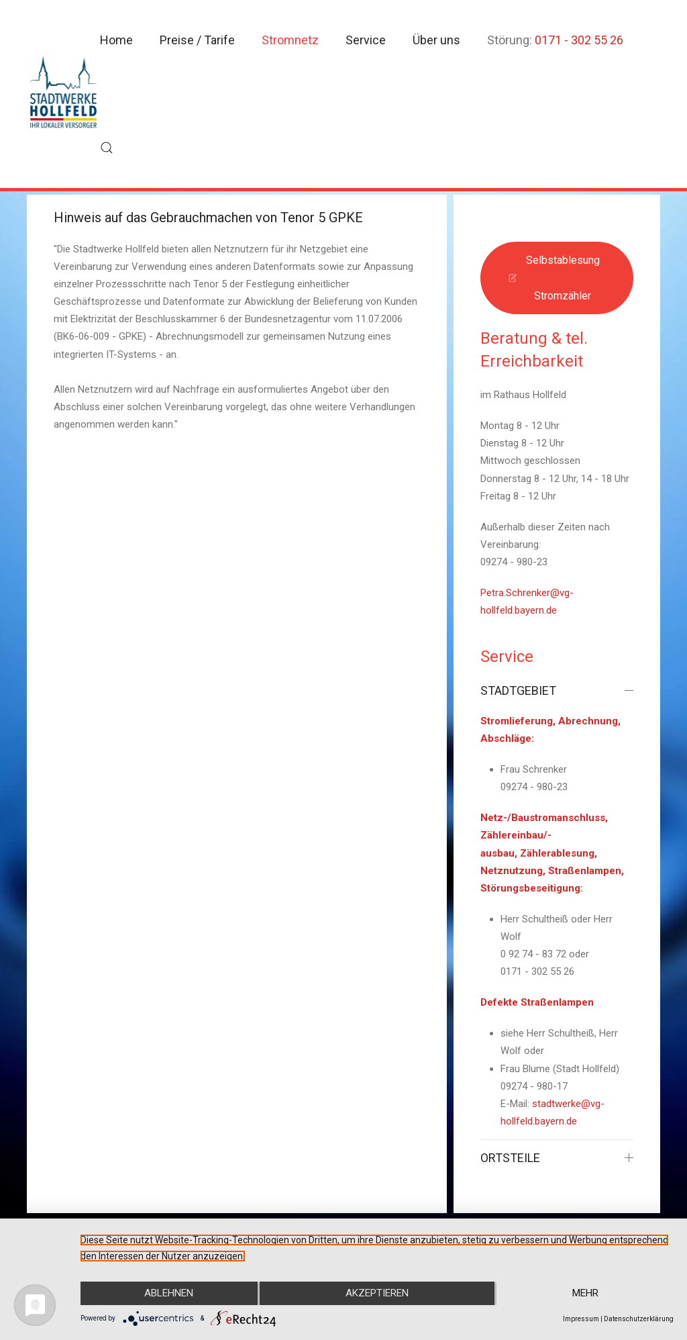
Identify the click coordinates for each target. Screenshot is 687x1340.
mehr (585, 1294)
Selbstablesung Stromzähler (554, 278)
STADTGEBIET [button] (556, 690)
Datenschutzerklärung (639, 1319)
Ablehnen (168, 1294)
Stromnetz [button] (290, 40)
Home (116, 40)
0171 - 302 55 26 (579, 40)
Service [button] (366, 40)
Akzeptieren (377, 1294)
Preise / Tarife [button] (197, 40)
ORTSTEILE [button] (556, 1158)
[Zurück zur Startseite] (63, 94)
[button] (106, 147)
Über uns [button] (436, 40)
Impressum (581, 1319)
